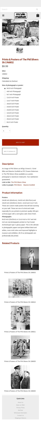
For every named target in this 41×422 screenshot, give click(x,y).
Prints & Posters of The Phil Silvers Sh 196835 (20, 361)
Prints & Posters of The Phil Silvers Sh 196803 (20, 272)
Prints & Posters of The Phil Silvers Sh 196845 (20, 391)
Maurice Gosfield (29, 185)
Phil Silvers (18, 185)
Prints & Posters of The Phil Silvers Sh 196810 (20, 302)
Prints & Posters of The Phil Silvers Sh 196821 (20, 332)
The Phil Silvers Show (18, 182)
